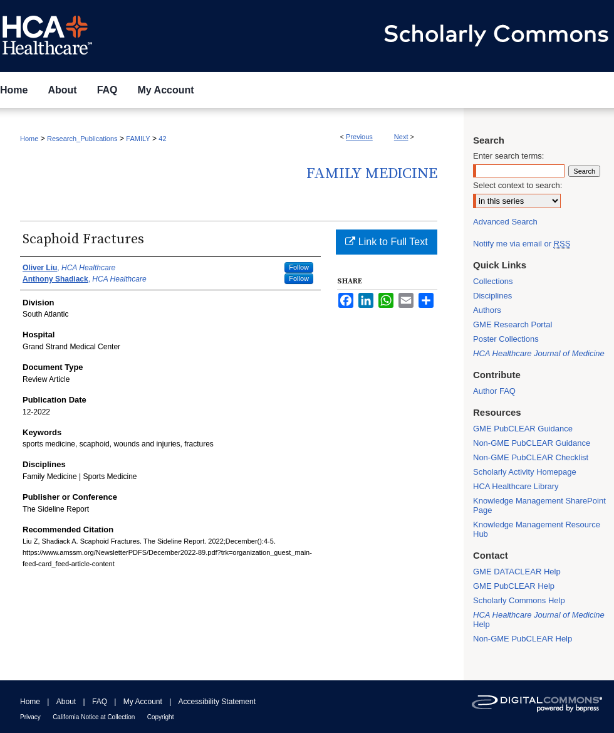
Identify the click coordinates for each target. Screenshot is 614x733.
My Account (142, 701)
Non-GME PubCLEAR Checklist (530, 457)
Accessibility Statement (217, 701)
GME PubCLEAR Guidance (523, 428)
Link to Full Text (386, 241)
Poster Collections (506, 339)
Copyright (160, 717)
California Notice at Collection (94, 717)
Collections (493, 281)
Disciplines (492, 295)
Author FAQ (494, 391)
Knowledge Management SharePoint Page (539, 505)
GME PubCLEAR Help (513, 586)
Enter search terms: (508, 156)
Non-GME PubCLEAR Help (522, 638)
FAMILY (138, 138)
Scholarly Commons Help (519, 600)
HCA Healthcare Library (516, 486)
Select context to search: (517, 185)
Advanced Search (505, 221)
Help (539, 619)
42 (162, 138)
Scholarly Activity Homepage (524, 472)
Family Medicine (371, 173)
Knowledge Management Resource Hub (536, 529)
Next (401, 136)
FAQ (99, 701)
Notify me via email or (521, 243)
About (66, 701)
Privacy (30, 717)
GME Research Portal (512, 324)
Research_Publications (82, 138)
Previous (359, 136)
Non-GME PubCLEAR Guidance (531, 443)
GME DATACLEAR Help (517, 571)
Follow (299, 267)
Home (29, 138)
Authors (487, 310)
